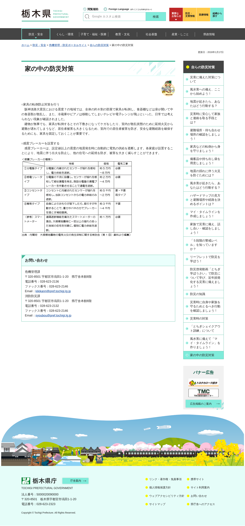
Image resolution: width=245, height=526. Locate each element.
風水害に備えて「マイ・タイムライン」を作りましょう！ (205, 343)
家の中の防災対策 (202, 355)
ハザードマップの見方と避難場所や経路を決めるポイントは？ (205, 200)
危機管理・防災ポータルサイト (68, 45)
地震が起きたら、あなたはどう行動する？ (205, 103)
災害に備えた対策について (205, 79)
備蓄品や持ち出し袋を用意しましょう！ (205, 161)
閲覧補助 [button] (93, 9)
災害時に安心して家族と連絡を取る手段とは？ (205, 118)
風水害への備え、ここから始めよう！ (205, 91)
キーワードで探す (87, 16)
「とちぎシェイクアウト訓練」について (205, 329)
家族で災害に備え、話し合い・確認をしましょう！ (205, 228)
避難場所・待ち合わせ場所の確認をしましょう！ (205, 134)
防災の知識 (197, 294)
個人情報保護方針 (160, 488)
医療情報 (203, 14)
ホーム (25, 45)
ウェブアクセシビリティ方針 (166, 496)
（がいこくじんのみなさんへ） (131, 9)
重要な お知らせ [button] (176, 14)
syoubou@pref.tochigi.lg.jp (53, 315)
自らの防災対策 (99, 45)
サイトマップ (157, 504)
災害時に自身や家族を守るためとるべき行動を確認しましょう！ (205, 306)
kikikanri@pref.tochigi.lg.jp (53, 291)
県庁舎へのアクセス (203, 504)
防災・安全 (39, 45)
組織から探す (217, 14)
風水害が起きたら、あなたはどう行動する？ (205, 185)
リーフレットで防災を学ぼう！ (205, 259)
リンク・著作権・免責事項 (165, 479)
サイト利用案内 (200, 488)
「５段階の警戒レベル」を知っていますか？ (204, 245)
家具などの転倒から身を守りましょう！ (205, 149)
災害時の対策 (199, 318)
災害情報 (190, 14)
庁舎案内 (76, 481)
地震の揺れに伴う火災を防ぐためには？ (205, 173)
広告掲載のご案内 (200, 404)
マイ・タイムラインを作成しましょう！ (205, 214)
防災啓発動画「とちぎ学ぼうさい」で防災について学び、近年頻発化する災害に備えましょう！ (205, 278)
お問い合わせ (199, 496)
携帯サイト (197, 479)
